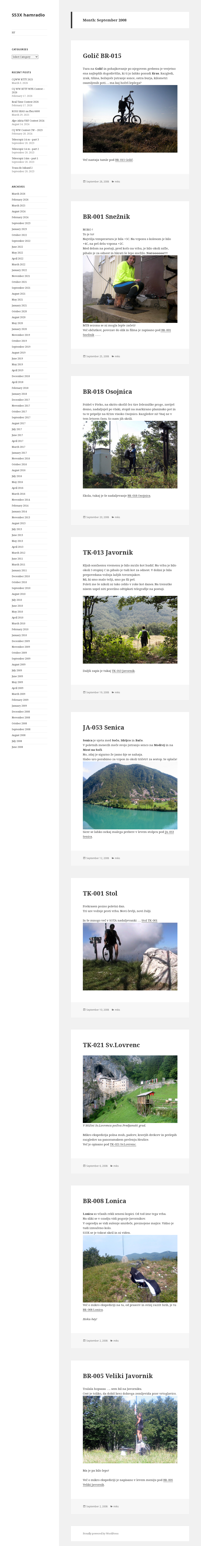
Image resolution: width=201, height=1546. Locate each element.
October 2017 (19, 411)
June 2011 (17, 558)
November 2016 (21, 458)
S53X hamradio (28, 15)
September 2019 (21, 346)
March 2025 (18, 205)
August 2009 (19, 664)
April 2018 (17, 382)
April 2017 (17, 441)
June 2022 (17, 246)
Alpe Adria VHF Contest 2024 (28, 120)
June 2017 (17, 435)
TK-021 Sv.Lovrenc (111, 1045)
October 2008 (19, 723)
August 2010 (19, 594)
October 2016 (19, 464)
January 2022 (19, 270)
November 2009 (21, 646)
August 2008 (19, 735)
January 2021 (19, 305)
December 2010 (21, 576)
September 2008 (21, 729)
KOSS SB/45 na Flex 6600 (26, 111)
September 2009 (21, 658)
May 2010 (17, 611)
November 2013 (21, 517)
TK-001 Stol (100, 893)
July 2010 (17, 600)
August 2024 (19, 211)
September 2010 (21, 588)
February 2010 (20, 629)
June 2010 (17, 605)
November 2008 (21, 717)
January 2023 (19, 229)
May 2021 (17, 299)
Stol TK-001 (149, 920)
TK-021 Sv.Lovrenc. (123, 1144)
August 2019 (19, 352)
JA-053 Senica (103, 727)
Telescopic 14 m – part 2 (25, 149)
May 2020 (17, 323)
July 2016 (17, 476)
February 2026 (20, 199)
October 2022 (19, 235)
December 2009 (21, 641)
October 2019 (19, 341)
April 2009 (17, 688)
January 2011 (19, 570)
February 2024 (20, 217)
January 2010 (19, 635)
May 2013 (17, 541)
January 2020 (19, 329)
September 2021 (21, 287)
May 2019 (17, 364)
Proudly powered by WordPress (101, 1533)
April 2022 (17, 258)
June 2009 (17, 676)
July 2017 (17, 429)
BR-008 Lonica (104, 1201)
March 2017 (18, 447)
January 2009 (19, 705)
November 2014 (21, 499)
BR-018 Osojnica (107, 391)
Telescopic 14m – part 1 (25, 158)
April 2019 (17, 370)
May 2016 (17, 482)
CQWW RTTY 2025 (22, 79)
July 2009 (17, 670)
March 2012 (18, 552)
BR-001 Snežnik (106, 216)
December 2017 (21, 399)
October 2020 (19, 311)
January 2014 (19, 511)
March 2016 (18, 493)
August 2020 (19, 317)
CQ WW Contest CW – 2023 (27, 130)
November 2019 (21, 335)
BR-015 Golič (124, 160)
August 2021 (19, 293)
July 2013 (17, 529)
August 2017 (19, 423)
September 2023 (21, 223)
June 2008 (17, 747)
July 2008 (17, 741)
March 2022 (18, 264)
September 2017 (21, 417)
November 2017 (21, 405)
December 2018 (21, 376)
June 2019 (17, 358)
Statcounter (8, 1544)
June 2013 (17, 535)
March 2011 (18, 564)
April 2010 (17, 617)
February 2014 (20, 505)
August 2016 (19, 470)
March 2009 (18, 694)
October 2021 (19, 282)
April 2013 (17, 547)
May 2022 (17, 252)
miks (117, 181)
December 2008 (21, 711)
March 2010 (18, 623)
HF (13, 32)
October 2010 (19, 582)
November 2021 (21, 276)
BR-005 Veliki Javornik (118, 1376)
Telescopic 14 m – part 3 (25, 139)
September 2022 (21, 241)
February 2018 (20, 388)
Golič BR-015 (102, 55)
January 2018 (19, 394)
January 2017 (19, 452)
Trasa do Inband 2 (22, 167)
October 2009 (19, 652)
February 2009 (20, 700)
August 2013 (19, 523)
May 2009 (17, 682)
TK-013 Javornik (108, 552)
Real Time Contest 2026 (25, 101)
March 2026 (18, 193)
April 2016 (17, 488)
